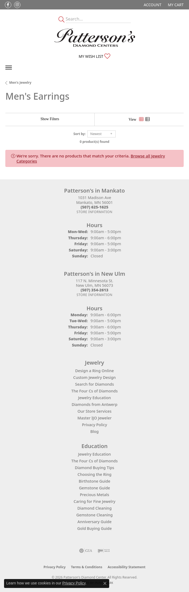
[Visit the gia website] (85, 551)
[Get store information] (94, 212)
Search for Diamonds (94, 384)
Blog (94, 431)
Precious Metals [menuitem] (94, 494)
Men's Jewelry (20, 82)
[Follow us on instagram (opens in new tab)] (17, 5)
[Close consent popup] (104, 583)
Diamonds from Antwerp (95, 404)
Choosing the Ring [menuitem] (95, 474)
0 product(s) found (94, 141)
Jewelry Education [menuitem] (94, 454)
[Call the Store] (94, 207)
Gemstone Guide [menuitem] (94, 487)
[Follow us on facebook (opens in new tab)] (8, 5)
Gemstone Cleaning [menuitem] (94, 514)
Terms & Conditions (86, 567)
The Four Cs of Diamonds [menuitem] (94, 460)
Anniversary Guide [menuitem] (94, 521)
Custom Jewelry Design (94, 377)
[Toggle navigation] (8, 67)
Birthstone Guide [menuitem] (94, 481)
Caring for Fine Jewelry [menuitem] (94, 501)
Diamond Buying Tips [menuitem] (94, 467)
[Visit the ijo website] (104, 551)
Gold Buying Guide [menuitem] (94, 528)
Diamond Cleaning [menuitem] (94, 508)
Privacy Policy (94, 424)
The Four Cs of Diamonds (94, 390)
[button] (152, 4)
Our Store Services (94, 411)
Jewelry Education (94, 397)
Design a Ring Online (94, 370)
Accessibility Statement (126, 567)
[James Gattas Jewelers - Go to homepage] (94, 37)
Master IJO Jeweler (94, 418)
